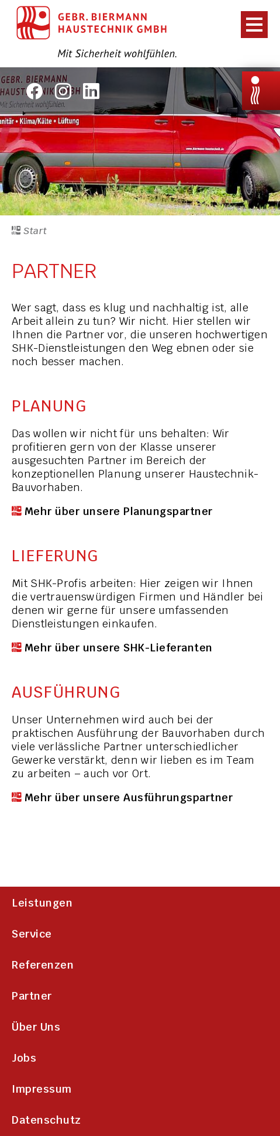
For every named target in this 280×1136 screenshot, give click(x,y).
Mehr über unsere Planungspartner (119, 511)
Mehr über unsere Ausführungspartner (129, 797)
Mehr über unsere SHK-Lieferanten (119, 647)
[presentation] (250, 24)
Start (29, 231)
